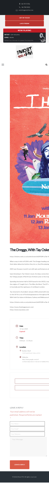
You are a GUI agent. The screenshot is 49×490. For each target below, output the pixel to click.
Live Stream (24, 25)
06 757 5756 (25, 4)
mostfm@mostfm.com (26, 10)
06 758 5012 (26, 7)
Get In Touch (24, 19)
